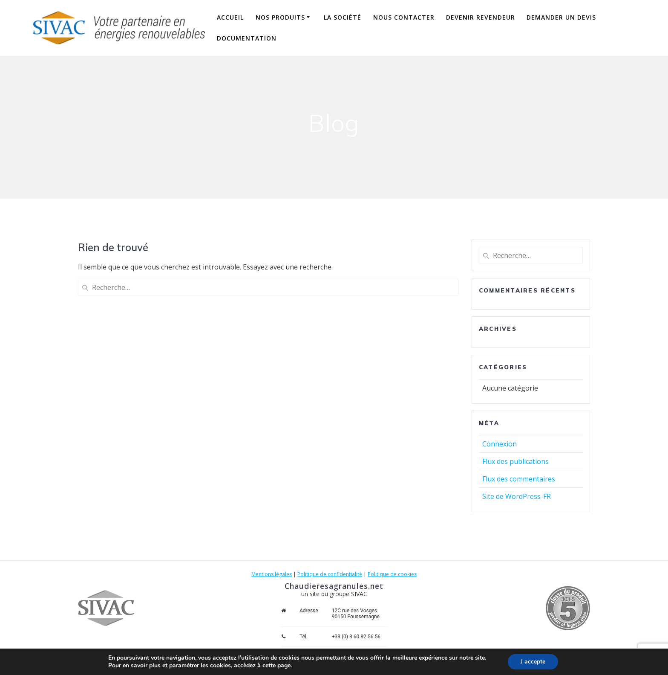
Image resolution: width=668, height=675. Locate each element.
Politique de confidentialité (329, 574)
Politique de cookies (392, 574)
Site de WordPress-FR (516, 496)
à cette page (274, 665)
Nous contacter (404, 17)
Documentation (246, 38)
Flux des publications (515, 461)
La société (342, 17)
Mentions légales (271, 574)
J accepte (533, 662)
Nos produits (280, 17)
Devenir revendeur (480, 17)
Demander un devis (561, 17)
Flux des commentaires (518, 479)
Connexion (499, 444)
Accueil (230, 17)
